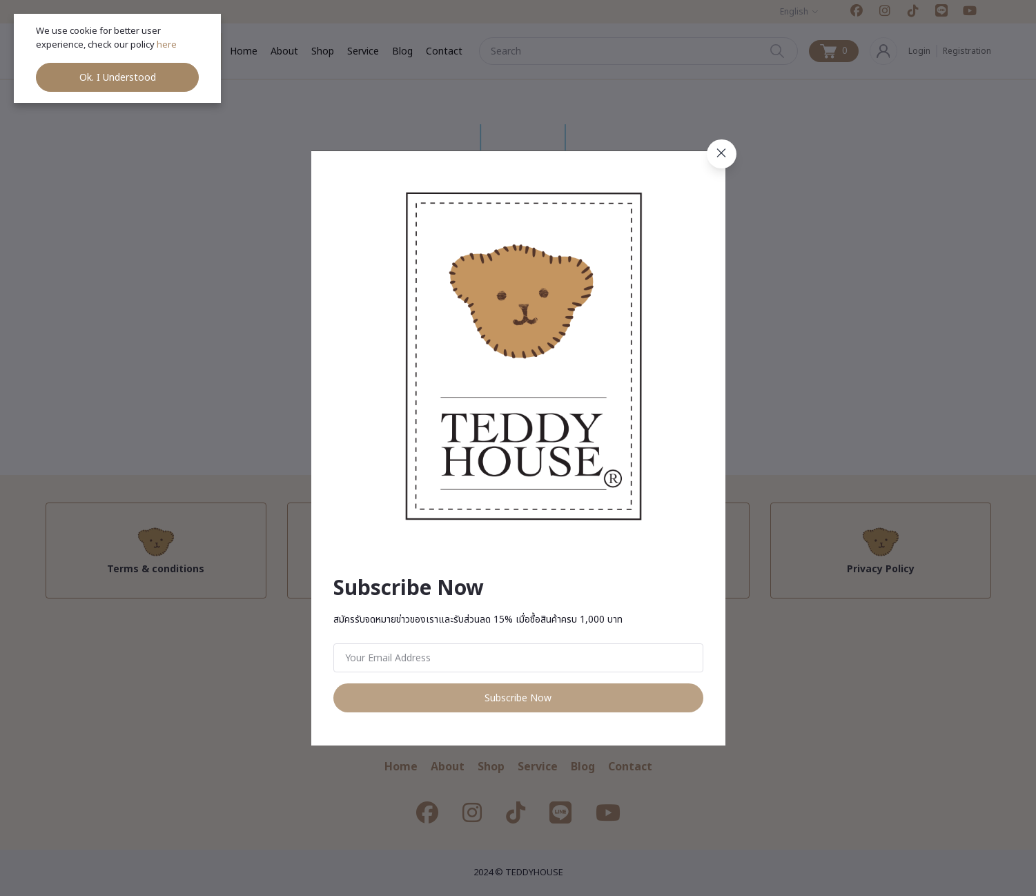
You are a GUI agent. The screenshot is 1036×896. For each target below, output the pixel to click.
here (168, 45)
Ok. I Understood (117, 77)
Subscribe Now (518, 698)
